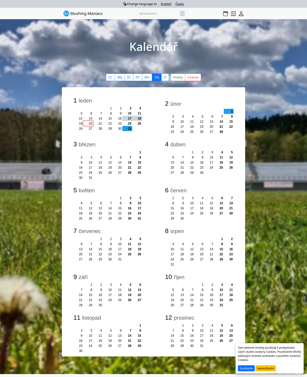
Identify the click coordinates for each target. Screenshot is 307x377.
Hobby (178, 77)
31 (90, 177)
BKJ (119, 77)
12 (80, 118)
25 (139, 123)
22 (110, 123)
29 (110, 128)
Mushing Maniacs (83, 13)
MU (147, 77)
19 (80, 123)
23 (120, 123)
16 (120, 118)
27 (90, 128)
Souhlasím (246, 368)
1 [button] (232, 111)
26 (80, 128)
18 (192, 126)
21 (100, 123)
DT (138, 77)
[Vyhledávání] (161, 13)
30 (120, 128)
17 (182, 126)
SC (129, 77)
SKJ (156, 77)
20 (90, 123)
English (166, 4)
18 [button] (139, 118)
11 (139, 113)
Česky (179, 4)
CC (110, 77)
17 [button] (129, 118)
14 (100, 118)
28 (100, 128)
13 (90, 118)
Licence (193, 77)
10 (129, 113)
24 (129, 123)
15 (110, 118)
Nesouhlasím (265, 368)
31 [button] (129, 128)
